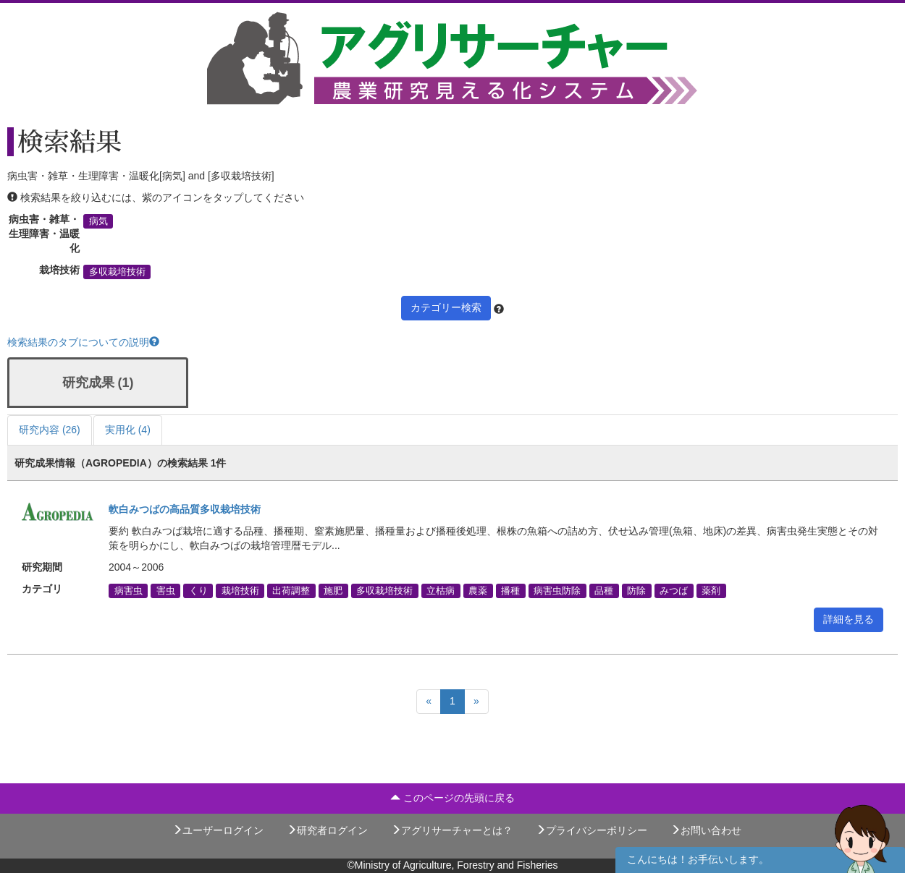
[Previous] (428, 701)
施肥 (333, 591)
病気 (98, 221)
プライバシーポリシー (591, 830)
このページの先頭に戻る (452, 798)
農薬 (477, 591)
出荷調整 (291, 591)
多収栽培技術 (117, 272)
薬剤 (711, 591)
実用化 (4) (128, 429)
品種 (603, 591)
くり (198, 591)
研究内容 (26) (49, 429)
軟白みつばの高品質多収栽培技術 (185, 509)
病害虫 (128, 591)
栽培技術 (240, 591)
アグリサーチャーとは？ (452, 830)
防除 (636, 591)
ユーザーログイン (218, 830)
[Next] (476, 701)
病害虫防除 (557, 591)
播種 (510, 591)
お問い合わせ (705, 830)
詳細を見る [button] (848, 619)
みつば (674, 591)
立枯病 (440, 591)
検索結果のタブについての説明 (83, 342)
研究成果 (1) (98, 382)
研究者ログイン (327, 830)
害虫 (165, 591)
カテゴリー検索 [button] (446, 307)
